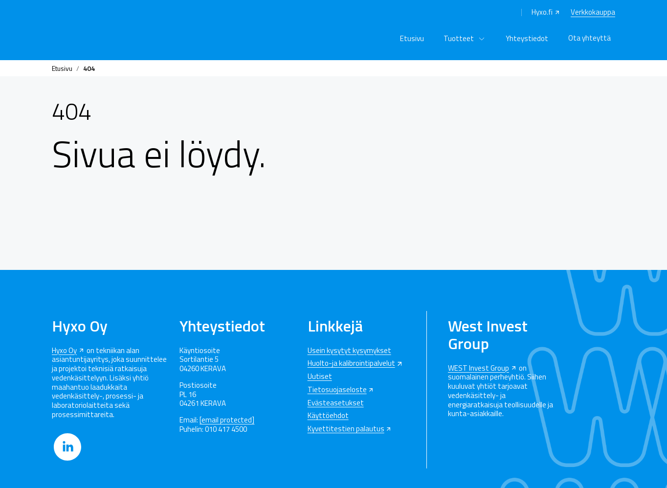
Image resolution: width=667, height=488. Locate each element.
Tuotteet (459, 38)
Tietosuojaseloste (337, 390)
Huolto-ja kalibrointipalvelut (351, 363)
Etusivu (412, 38)
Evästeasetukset (336, 403)
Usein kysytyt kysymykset (349, 350)
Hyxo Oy (64, 350)
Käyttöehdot (328, 416)
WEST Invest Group (478, 368)
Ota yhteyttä (589, 38)
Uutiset (320, 376)
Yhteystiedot (527, 38)
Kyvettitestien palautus (346, 429)
